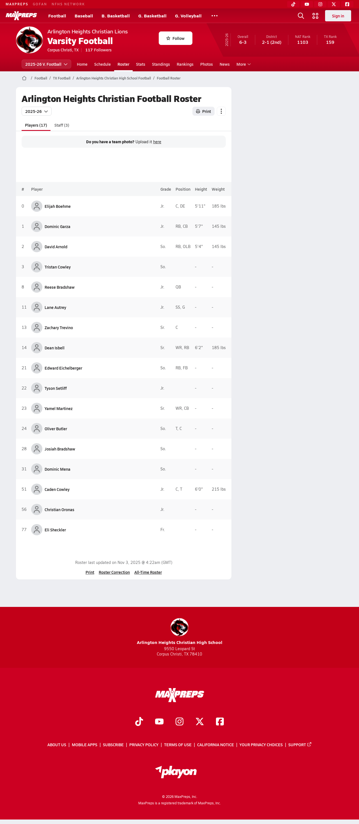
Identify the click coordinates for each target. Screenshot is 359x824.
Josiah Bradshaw (60, 448)
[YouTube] (307, 4)
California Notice (215, 744)
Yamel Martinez (59, 408)
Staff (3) (61, 125)
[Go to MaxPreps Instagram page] (179, 722)
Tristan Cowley (58, 266)
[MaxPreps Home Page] (24, 78)
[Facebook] (347, 4)
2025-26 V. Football (46, 64)
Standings (161, 64)
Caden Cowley (57, 489)
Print (90, 572)
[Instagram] (320, 4)
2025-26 (36, 111)
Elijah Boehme (58, 206)
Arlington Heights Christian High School (179, 631)
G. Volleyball (188, 15)
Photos (206, 64)
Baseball (84, 15)
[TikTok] (293, 4)
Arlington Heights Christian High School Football (113, 78)
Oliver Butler (56, 428)
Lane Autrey (55, 307)
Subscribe (113, 744)
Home (82, 64)
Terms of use (178, 744)
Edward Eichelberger (63, 367)
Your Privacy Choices (261, 744)
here (157, 141)
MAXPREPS (17, 4)
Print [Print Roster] (203, 111)
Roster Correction (114, 572)
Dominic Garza (57, 226)
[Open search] (301, 15)
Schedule (102, 64)
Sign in (338, 16)
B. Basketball (116, 15)
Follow (175, 38)
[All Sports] (214, 15)
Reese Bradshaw (60, 287)
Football (57, 15)
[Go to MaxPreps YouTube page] (159, 722)
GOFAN (40, 4)
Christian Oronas (59, 509)
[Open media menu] (315, 15)
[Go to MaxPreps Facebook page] (219, 722)
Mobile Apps (84, 744)
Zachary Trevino (59, 327)
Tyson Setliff (56, 388)
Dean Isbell (55, 347)
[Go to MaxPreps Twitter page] (199, 722)
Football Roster (169, 78)
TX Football (61, 78)
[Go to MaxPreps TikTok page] (139, 722)
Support (300, 744)
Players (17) (36, 125)
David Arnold (56, 246)
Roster (123, 64)
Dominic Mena (57, 469)
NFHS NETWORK (68, 4)
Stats (140, 64)
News (225, 64)
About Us (56, 744)
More (242, 64)
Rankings (185, 64)
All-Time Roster (148, 572)
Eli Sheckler (55, 529)
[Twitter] (334, 4)
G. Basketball (152, 15)
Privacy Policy (143, 744)
